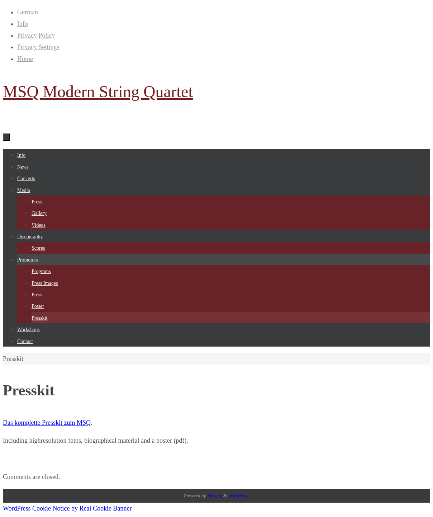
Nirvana (214, 495)
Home (25, 58)
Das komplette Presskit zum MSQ (47, 422)
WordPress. (238, 495)
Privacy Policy (36, 35)
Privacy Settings (38, 47)
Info (22, 23)
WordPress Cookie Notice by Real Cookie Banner (67, 508)
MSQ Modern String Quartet (98, 92)
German (27, 12)
